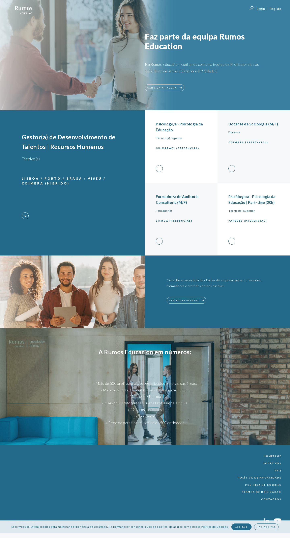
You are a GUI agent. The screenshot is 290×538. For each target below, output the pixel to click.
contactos (271, 499)
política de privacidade (259, 477)
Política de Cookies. (215, 526)
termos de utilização (261, 492)
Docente (234, 132)
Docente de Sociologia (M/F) (253, 124)
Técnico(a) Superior (169, 138)
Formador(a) (164, 210)
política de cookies (263, 485)
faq (278, 470)
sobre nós (272, 463)
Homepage (272, 456)
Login (261, 8)
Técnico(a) (31, 158)
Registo (275, 8)
